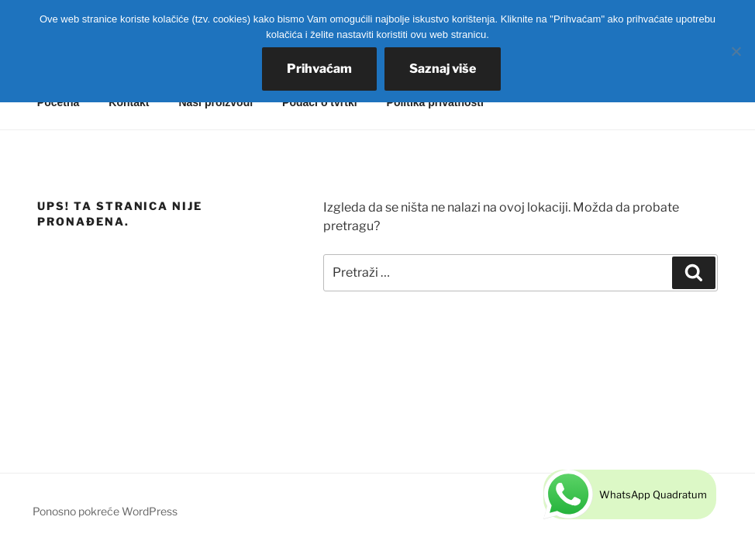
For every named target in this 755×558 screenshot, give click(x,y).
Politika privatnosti (435, 102)
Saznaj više (442, 68)
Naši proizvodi (215, 102)
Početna (58, 102)
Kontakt (129, 102)
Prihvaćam (319, 68)
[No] (735, 51)
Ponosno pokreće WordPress (105, 511)
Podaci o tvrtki (319, 102)
